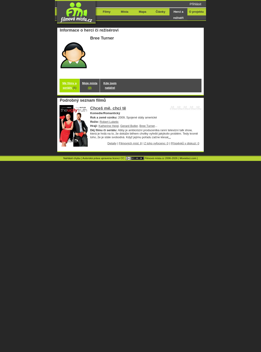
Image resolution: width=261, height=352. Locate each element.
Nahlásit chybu (72, 158)
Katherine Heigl (109, 126)
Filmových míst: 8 (130, 143)
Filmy (107, 11)
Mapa (142, 11)
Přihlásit (195, 4)
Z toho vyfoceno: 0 (156, 143)
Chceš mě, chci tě (108, 108)
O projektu (196, 11)
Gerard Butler (129, 126)
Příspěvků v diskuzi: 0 (185, 143)
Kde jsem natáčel (110, 85)
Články (160, 11)
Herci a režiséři (178, 15)
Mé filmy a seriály (69, 85)
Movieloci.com (188, 158)
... (169, 137)
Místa (124, 11)
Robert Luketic (109, 121)
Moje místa (89, 85)
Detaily (112, 143)
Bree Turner (147, 126)
